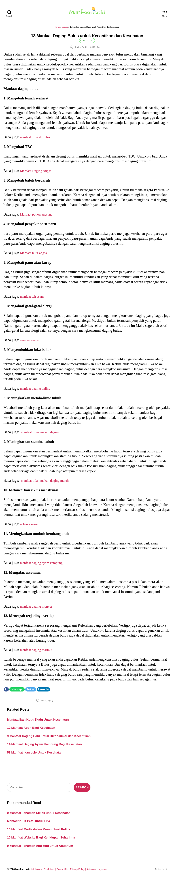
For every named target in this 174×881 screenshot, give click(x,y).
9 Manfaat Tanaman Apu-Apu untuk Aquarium (40, 848)
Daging (65, 29)
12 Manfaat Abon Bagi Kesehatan (31, 730)
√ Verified (87, 42)
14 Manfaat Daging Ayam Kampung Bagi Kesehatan (44, 746)
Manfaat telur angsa (34, 255)
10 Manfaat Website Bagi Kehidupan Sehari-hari (41, 839)
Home (57, 29)
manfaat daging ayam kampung (43, 565)
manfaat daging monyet (37, 608)
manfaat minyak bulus (36, 139)
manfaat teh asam (33, 299)
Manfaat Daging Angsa (37, 173)
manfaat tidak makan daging (42, 434)
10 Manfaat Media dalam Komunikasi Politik (38, 831)
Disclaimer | (50, 871)
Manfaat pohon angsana (37, 216)
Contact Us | (63, 871)
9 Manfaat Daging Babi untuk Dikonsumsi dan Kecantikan (49, 738)
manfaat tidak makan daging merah (47, 483)
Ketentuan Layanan (96, 871)
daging (50, 702)
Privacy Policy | (78, 871)
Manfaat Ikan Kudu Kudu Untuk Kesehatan (38, 721)
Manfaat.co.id (22, 871)
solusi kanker (30, 526)
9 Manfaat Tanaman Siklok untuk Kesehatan (39, 815)
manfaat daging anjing (36, 391)
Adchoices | (37, 871)
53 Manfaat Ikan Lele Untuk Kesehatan (35, 754)
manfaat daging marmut (37, 652)
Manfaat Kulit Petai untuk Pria (28, 823)
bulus (43, 702)
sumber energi (30, 342)
